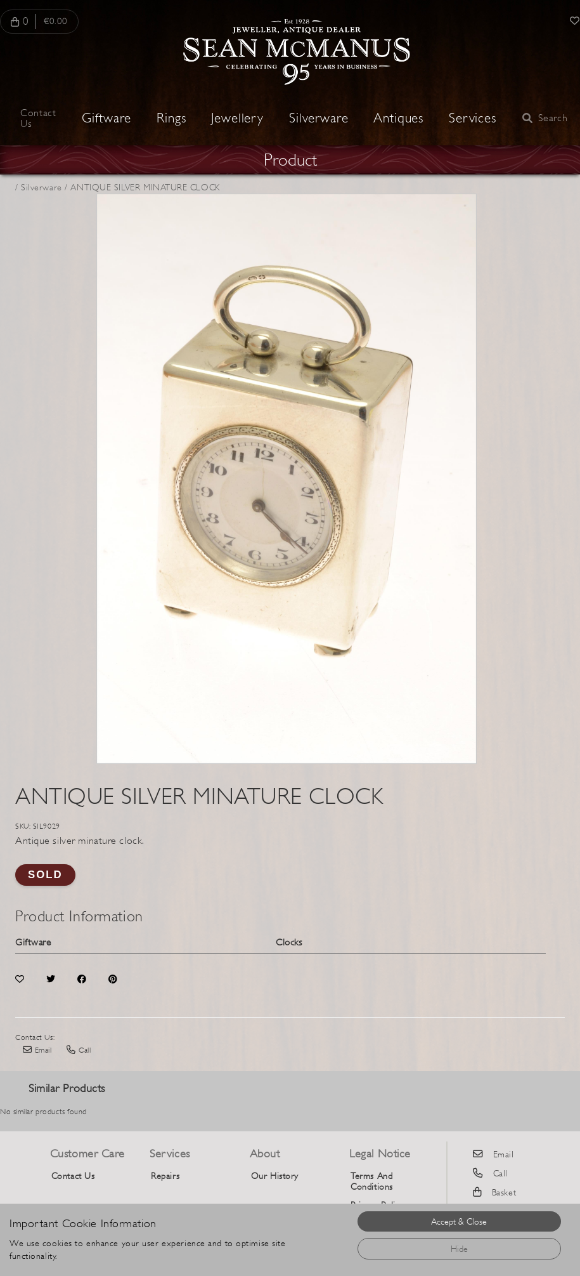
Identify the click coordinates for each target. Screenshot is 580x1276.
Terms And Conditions (372, 1181)
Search (544, 118)
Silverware (318, 118)
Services (472, 118)
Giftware (106, 118)
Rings (171, 118)
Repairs (165, 1176)
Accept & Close (459, 1221)
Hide (459, 1249)
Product (290, 160)
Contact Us (38, 118)
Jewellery (237, 118)
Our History (275, 1176)
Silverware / (44, 187)
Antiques (398, 118)
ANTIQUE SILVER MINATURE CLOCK (144, 187)
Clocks (289, 942)
